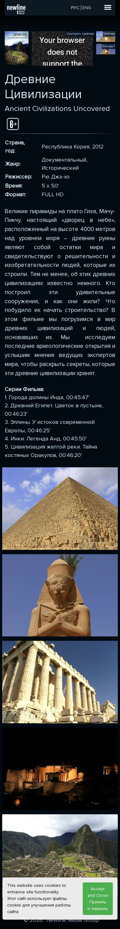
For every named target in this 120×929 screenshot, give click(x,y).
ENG (86, 7)
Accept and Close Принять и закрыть (97, 898)
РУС (75, 7)
